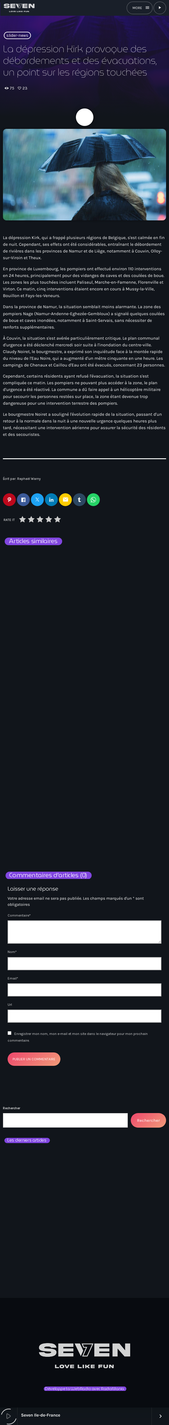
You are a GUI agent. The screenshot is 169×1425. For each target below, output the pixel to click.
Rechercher (11, 1108)
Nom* (12, 952)
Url (10, 1005)
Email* (13, 978)
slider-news (17, 35)
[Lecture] (159, 7)
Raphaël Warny (29, 479)
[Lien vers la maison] (19, 8)
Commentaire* (19, 915)
